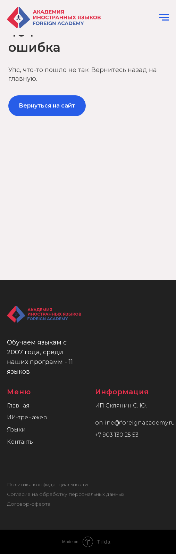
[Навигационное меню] (164, 17)
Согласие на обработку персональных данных (65, 494)
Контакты (20, 441)
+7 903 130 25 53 (117, 435)
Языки (16, 429)
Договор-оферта (28, 504)
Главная (18, 405)
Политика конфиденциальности (47, 484)
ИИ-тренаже (25, 417)
